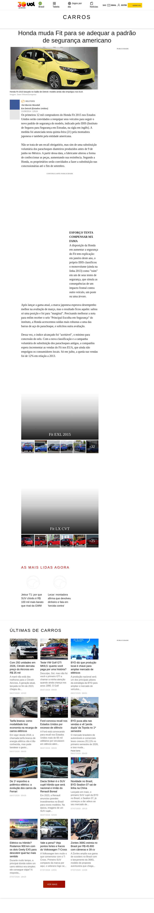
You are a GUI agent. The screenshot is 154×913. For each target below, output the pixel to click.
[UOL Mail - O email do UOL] (111, 5)
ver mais (54, 884)
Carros (77, 17)
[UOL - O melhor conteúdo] (26, 5)
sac (104, 5)
